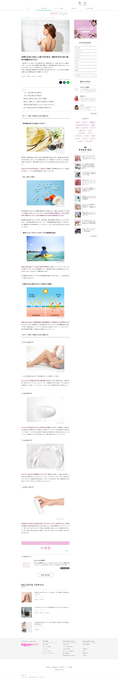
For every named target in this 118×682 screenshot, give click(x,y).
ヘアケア (77, 60)
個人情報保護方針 (54, 667)
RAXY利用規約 (66, 653)
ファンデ (85, 138)
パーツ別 (86, 135)
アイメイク (77, 54)
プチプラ (90, 133)
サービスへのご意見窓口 (68, 651)
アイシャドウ (84, 127)
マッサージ (47, 612)
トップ (28, 8)
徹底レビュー (82, 130)
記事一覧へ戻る (45, 575)
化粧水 (93, 135)
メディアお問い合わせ (68, 646)
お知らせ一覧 (66, 644)
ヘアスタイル (82, 133)
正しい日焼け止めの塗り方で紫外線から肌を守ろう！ (38, 107)
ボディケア (27, 74)
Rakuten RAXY (28, 3)
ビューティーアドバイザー (48, 653)
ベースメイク (78, 51)
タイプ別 (33, 76)
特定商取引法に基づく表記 (69, 655)
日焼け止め (40, 76)
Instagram (85, 648)
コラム (76, 67)
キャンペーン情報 (59, 8)
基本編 (28, 76)
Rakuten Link (85, 653)
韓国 (77, 127)
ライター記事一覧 (64, 568)
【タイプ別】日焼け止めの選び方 (33, 95)
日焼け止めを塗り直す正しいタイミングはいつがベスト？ (39, 104)
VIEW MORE (93, 113)
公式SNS (73, 8)
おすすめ (41, 599)
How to (23, 76)
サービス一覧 (24, 677)
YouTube (85, 655)
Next (67, 550)
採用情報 (70, 667)
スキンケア (77, 48)
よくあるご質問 (89, 8)
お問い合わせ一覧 (32, 677)
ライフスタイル (89, 141)
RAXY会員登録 (86, 644)
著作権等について (63, 667)
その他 (76, 70)
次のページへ (45, 543)
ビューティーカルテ (47, 651)
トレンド (92, 127)
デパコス (78, 138)
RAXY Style (44, 8)
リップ (89, 130)
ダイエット (37, 629)
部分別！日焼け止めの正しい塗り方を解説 (35, 98)
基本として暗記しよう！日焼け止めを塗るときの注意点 (39, 101)
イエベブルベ (78, 135)
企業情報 (48, 667)
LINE (84, 651)
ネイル (76, 63)
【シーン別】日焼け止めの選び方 (33, 92)
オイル (41, 612)
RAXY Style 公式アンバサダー (82, 125)
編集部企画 (92, 122)
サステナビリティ (42, 677)
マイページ (45, 648)
